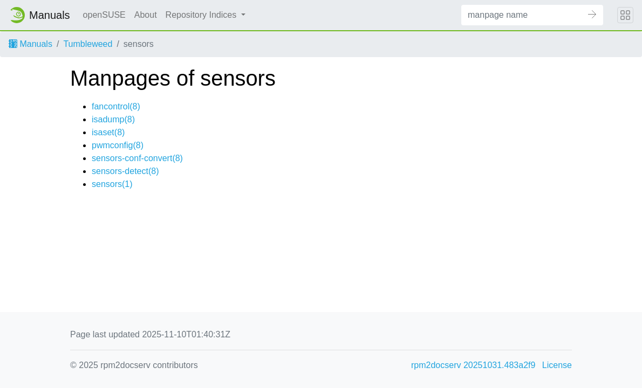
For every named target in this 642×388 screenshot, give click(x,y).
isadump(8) (113, 119)
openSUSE (104, 14)
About (145, 14)
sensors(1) (112, 184)
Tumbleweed (87, 43)
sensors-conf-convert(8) (137, 158)
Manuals (30, 43)
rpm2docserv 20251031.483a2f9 (473, 365)
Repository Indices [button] (202, 14)
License (557, 365)
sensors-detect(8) (125, 171)
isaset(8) (108, 132)
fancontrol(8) (116, 106)
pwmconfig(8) (118, 145)
